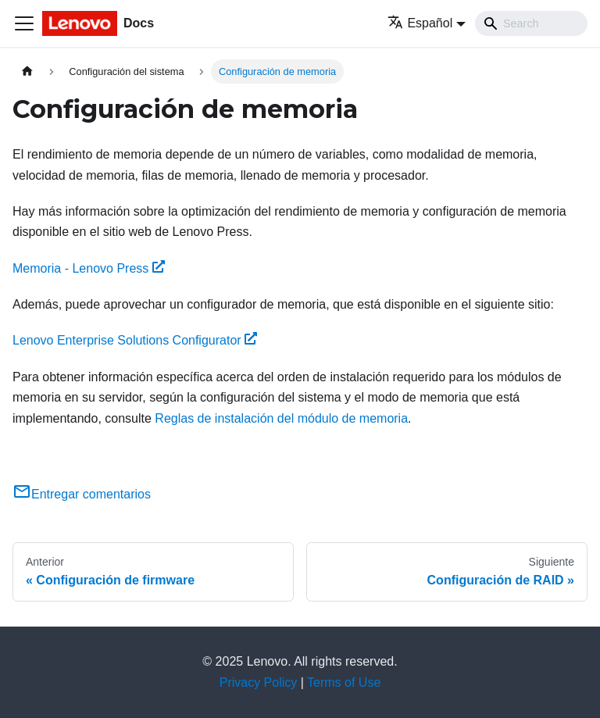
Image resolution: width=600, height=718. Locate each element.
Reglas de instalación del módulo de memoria (281, 418)
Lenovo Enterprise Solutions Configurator (134, 340)
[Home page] (27, 71)
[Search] (531, 23)
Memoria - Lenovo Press (88, 268)
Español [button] (420, 23)
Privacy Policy (259, 682)
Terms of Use (343, 682)
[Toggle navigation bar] (24, 23)
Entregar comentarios (81, 494)
